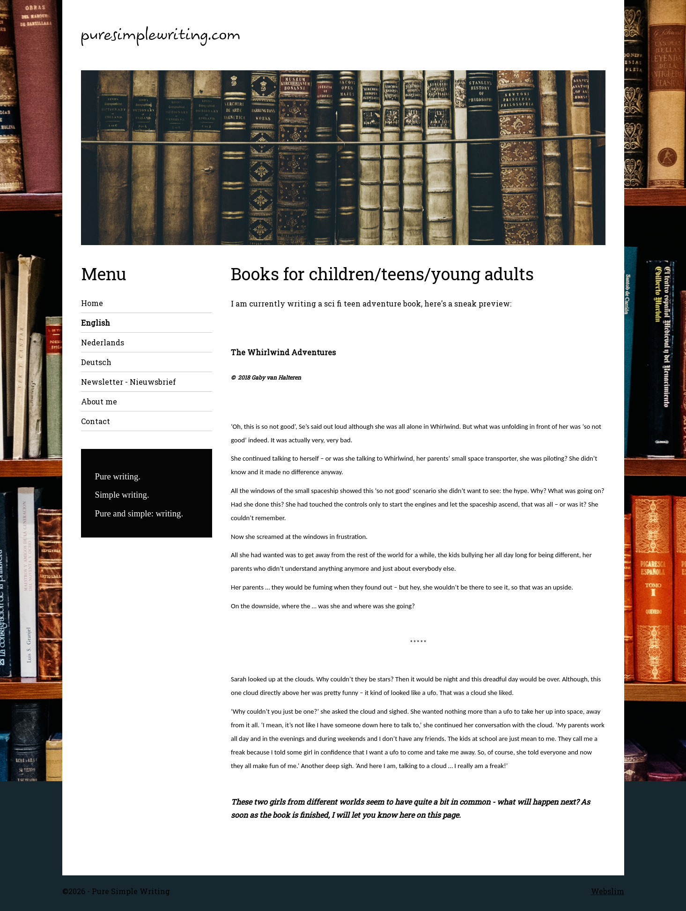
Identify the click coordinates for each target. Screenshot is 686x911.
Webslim (607, 891)
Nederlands (102, 342)
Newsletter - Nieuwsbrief (128, 382)
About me (99, 401)
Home (92, 303)
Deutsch (96, 362)
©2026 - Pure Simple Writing (116, 891)
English (95, 323)
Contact (95, 421)
